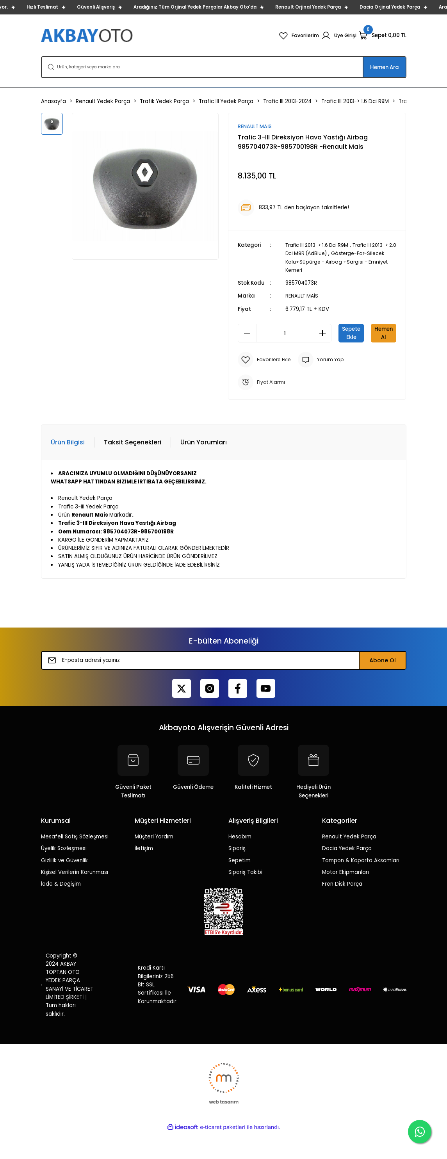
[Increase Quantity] (322, 333)
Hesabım (239, 863)
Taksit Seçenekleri (132, 468)
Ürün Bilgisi (68, 468)
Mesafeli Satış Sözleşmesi (75, 863)
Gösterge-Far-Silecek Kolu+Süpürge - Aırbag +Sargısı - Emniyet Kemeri (338, 262)
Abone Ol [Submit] (382, 686)
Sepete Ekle (367, 333)
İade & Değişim (61, 910)
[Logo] (87, 35)
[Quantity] (284, 333)
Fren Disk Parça (342, 910)
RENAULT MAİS (303, 296)
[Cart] (382, 35)
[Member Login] (338, 35)
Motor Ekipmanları (345, 898)
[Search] (223, 67)
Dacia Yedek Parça (347, 874)
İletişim (144, 874)
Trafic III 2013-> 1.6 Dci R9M (319, 245)
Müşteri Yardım (154, 863)
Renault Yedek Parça (349, 863)
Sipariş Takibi (245, 898)
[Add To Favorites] (266, 386)
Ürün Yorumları (203, 468)
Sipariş (237, 874)
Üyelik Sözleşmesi (64, 874)
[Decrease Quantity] (247, 333)
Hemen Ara (384, 67)
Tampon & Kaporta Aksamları (360, 886)
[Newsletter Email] (223, 686)
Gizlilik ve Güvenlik (64, 886)
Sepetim (239, 886)
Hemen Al (317, 359)
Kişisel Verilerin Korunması (74, 898)
